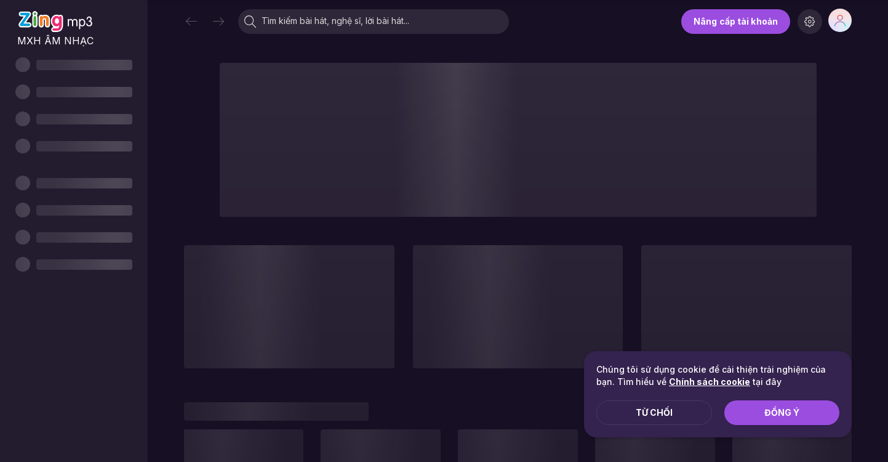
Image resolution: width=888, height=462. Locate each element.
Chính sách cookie (709, 381)
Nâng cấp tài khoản (736, 21)
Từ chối (654, 412)
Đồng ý (781, 412)
